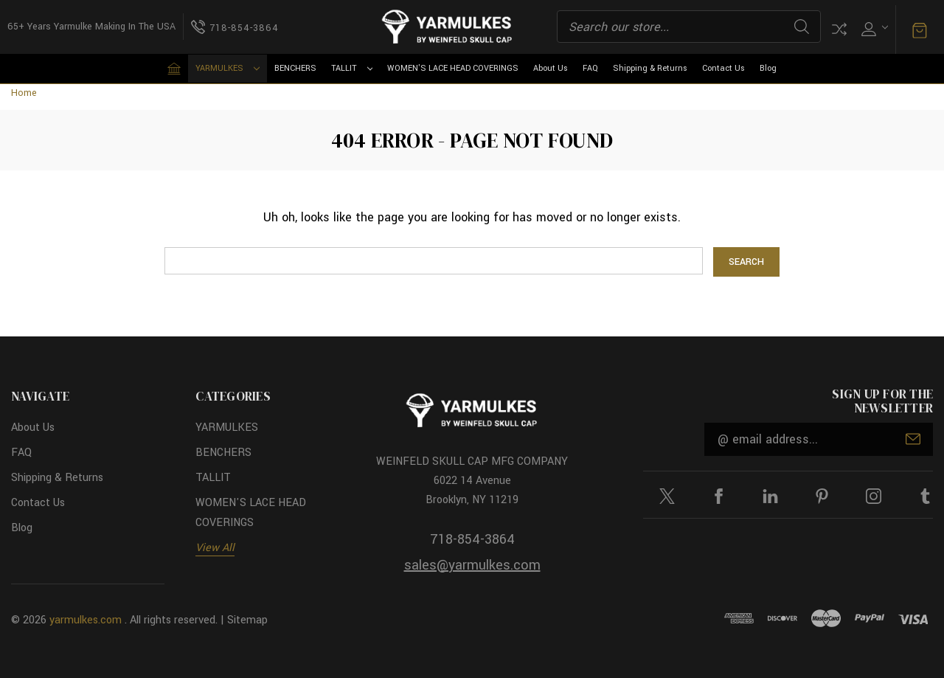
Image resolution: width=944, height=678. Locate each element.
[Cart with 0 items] (919, 29)
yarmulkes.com (85, 619)
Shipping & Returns (650, 68)
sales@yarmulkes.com (472, 565)
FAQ (590, 68)
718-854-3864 (472, 539)
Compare (839, 29)
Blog (768, 68)
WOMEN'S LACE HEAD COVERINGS (452, 68)
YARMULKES (227, 68)
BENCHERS (295, 68)
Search (801, 26)
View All (215, 547)
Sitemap (247, 619)
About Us (550, 68)
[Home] (174, 69)
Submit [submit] (913, 439)
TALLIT (352, 68)
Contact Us (723, 68)
